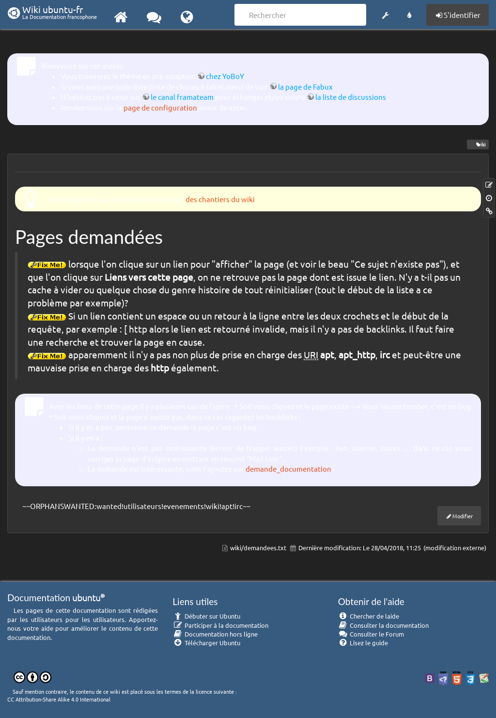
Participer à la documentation (220, 625)
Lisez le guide (363, 642)
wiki (478, 144)
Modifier (462, 516)
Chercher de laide (369, 616)
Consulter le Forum (371, 634)
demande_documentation (288, 468)
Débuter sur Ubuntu (206, 616)
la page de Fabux (305, 86)
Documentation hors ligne (215, 634)
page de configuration (160, 107)
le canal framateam (182, 96)
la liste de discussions (350, 96)
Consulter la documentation (383, 625)
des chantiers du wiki (220, 199)
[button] (385, 13)
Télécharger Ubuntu (206, 642)
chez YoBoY (225, 75)
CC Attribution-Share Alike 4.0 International (58, 699)
